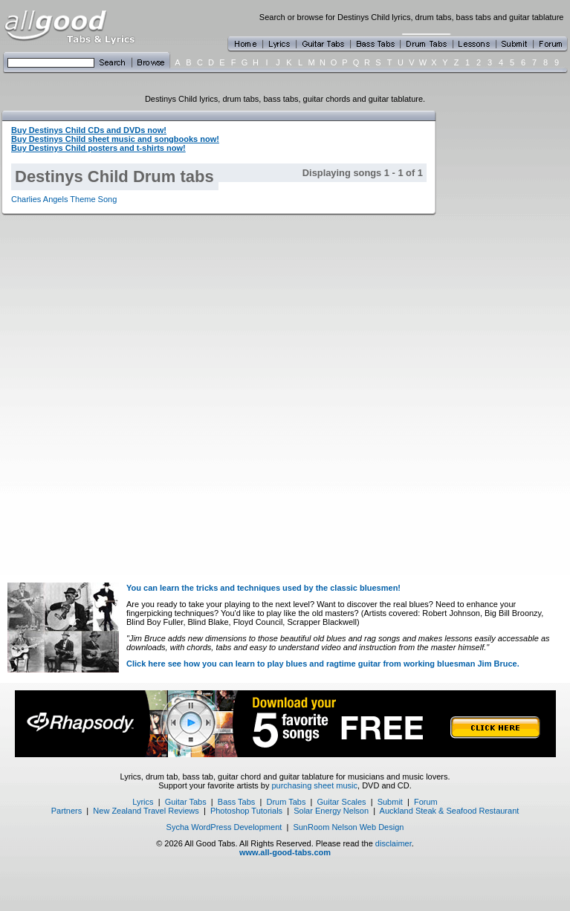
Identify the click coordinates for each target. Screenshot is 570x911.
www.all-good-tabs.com (285, 852)
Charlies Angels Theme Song (64, 199)
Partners (66, 810)
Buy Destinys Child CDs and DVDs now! (88, 130)
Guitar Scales (341, 801)
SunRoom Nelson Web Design (348, 827)
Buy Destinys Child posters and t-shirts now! (98, 147)
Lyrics (142, 801)
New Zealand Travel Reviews (145, 810)
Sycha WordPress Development (224, 827)
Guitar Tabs (186, 801)
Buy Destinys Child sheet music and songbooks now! (115, 138)
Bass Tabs (237, 801)
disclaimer (393, 843)
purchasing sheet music (314, 785)
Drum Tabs (285, 801)
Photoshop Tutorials (246, 810)
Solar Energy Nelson (331, 810)
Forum (426, 801)
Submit (390, 801)
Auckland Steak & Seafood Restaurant (449, 810)
